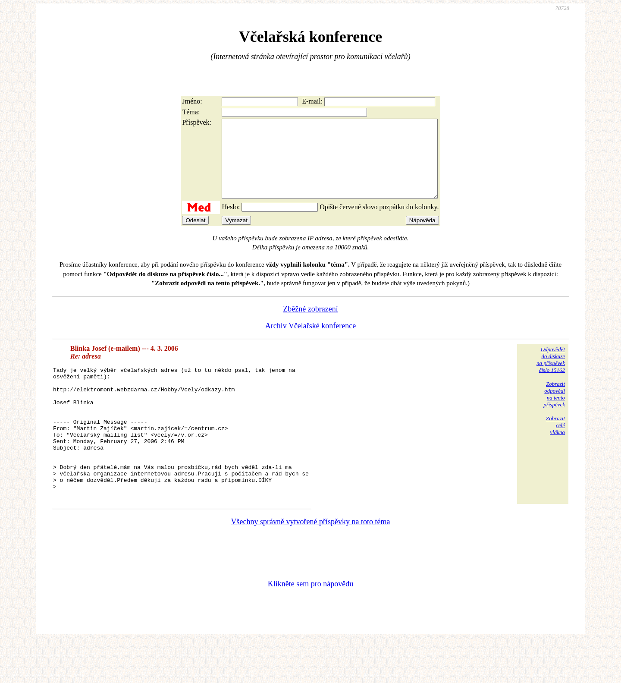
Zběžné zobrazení (310, 324)
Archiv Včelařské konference (310, 341)
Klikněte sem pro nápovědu (310, 625)
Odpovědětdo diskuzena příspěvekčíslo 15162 (550, 375)
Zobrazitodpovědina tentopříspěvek (554, 409)
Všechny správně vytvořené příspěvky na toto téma (310, 563)
